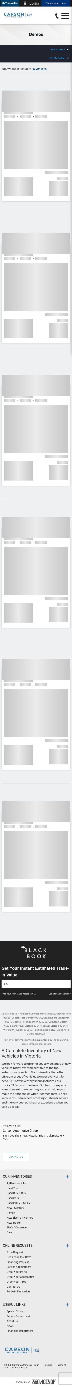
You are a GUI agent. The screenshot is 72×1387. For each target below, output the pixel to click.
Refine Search (57, 49)
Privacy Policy (19, 1367)
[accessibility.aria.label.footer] (44, 1382)
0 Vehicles (40, 69)
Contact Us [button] (16, 1157)
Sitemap (48, 1365)
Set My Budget (57, 58)
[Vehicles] (36, 984)
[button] (10, 3)
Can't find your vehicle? (60, 994)
